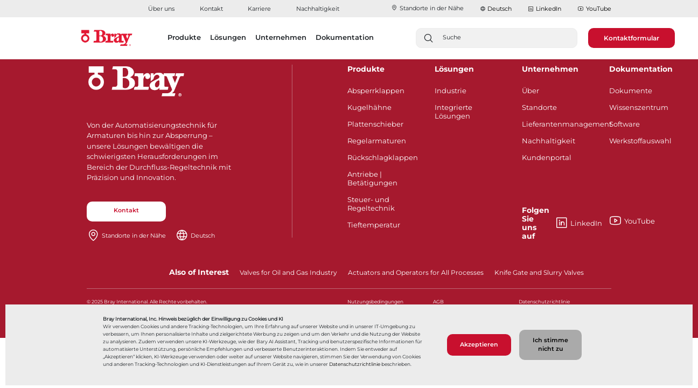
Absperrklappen (375, 90)
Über (530, 90)
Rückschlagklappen (382, 157)
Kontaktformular (631, 38)
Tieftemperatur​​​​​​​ (373, 224)
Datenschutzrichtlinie (354, 364)
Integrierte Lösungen (453, 111)
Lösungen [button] (228, 37)
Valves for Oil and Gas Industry (288, 272)
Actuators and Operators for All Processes (416, 272)
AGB (438, 301)
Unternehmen (550, 69)
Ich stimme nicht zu (550, 344)
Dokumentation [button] (345, 37)
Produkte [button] (184, 37)
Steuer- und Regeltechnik (371, 203)
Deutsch (499, 8)
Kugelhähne (369, 107)
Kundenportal (546, 157)
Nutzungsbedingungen (375, 301)
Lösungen (454, 69)
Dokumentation (641, 69)
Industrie (450, 90)
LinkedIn (544, 9)
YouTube (594, 9)
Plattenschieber (375, 124)
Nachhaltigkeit (317, 8)
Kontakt (211, 8)
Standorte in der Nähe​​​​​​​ (427, 8)
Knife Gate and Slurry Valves (539, 272)
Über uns (161, 8)
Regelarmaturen (376, 140)
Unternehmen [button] (280, 37)
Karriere (259, 8)
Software (624, 124)
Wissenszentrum (638, 107)
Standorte (539, 107)
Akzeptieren (479, 344)
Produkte (366, 69)
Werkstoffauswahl (640, 140)
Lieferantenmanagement (558, 124)
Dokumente (630, 90)
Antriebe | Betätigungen (372, 178)
